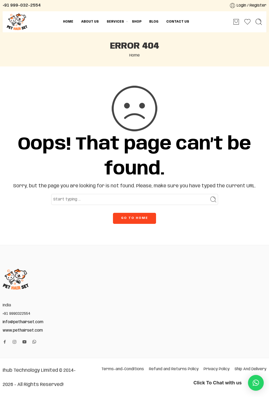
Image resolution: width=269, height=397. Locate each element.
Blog (153, 21)
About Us (90, 21)
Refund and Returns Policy (174, 369)
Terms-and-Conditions (122, 369)
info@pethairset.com (23, 322)
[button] (256, 383)
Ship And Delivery (250, 369)
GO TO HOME (134, 218)
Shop (137, 21)
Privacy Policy (217, 369)
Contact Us (177, 21)
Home (68, 21)
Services (115, 21)
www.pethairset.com (23, 330)
